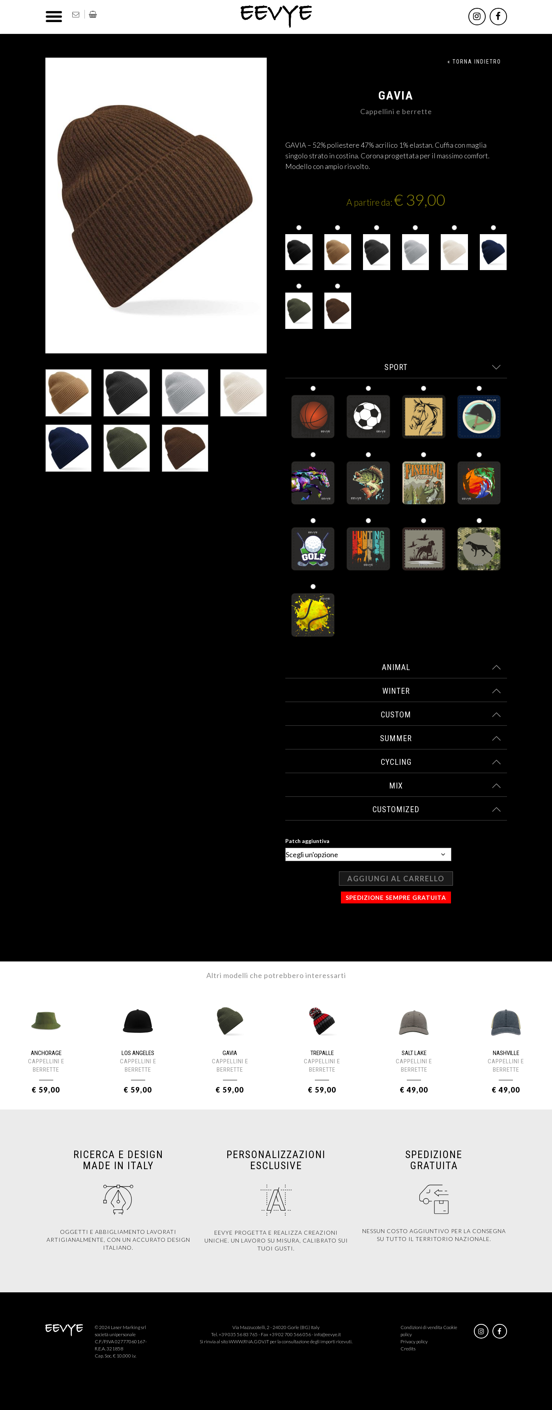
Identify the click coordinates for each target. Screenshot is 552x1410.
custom (441, 714)
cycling (441, 762)
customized (436, 809)
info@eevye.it (327, 1334)
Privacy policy (414, 1341)
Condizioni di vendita (421, 1327)
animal (441, 667)
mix (445, 785)
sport (442, 367)
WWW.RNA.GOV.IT (249, 1341)
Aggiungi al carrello (396, 878)
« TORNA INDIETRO (474, 61)
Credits (407, 1349)
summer (440, 738)
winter (441, 691)
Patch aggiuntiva (307, 840)
